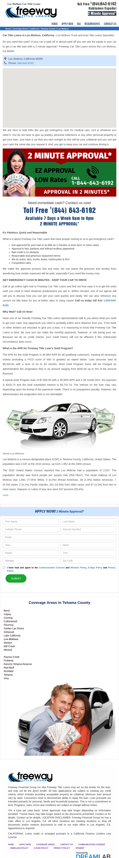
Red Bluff (9, 667)
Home (8, 29)
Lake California (12, 635)
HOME (55, 24)
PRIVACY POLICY (62, 848)
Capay (7, 614)
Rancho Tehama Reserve (18, 664)
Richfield (8, 671)
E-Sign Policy (95, 567)
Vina (6, 678)
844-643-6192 (25, 63)
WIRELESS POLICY (19, 848)
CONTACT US (110, 24)
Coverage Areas (20, 29)
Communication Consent (52, 567)
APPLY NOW (67, 24)
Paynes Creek (11, 657)
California (34, 29)
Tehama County (48, 29)
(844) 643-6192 (73, 210)
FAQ (79, 24)
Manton (8, 642)
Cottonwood (10, 621)
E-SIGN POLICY (41, 848)
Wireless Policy (78, 567)
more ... (7, 495)
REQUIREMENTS (92, 24)
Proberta (8, 660)
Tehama (8, 674)
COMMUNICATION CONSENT (91, 844)
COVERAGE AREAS (45, 844)
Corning (8, 617)
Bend (7, 610)
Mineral (8, 649)
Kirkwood (9, 632)
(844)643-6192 (103, 3)
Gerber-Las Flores (14, 628)
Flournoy (8, 624)
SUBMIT (16, 578)
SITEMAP (79, 848)
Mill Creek (9, 646)
